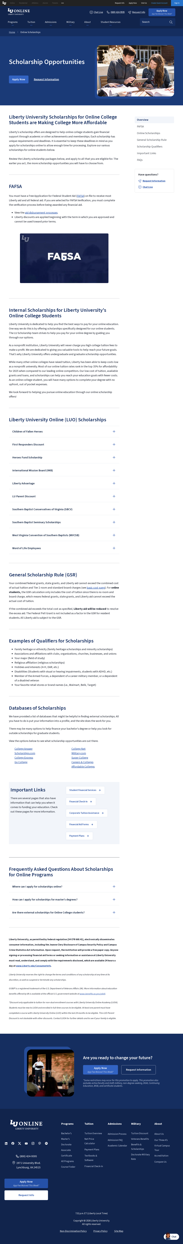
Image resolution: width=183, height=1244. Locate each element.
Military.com (78, 753)
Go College (21, 762)
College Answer (24, 749)
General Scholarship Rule (152, 140)
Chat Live (148, 187)
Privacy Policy (100, 1231)
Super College (79, 758)
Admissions (51, 22)
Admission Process (117, 1134)
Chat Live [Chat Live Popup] (96, 12)
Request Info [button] (26, 1195)
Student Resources (111, 22)
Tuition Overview (93, 1133)
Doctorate (66, 1144)
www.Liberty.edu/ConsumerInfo (33, 966)
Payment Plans (91, 1149)
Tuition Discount (139, 1133)
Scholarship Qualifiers (149, 147)
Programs (13, 22)
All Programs (67, 1161)
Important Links (146, 153)
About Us (159, 1134)
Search (171, 22)
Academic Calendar (117, 1145)
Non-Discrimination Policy (73, 1231)
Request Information (154, 181)
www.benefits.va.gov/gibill (92, 994)
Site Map (118, 1231)
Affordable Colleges (83, 767)
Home (12, 32)
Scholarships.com (25, 753)
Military (70, 22)
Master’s (65, 1139)
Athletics (35, 3)
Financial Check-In (93, 1166)
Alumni (45, 3)
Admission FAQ (115, 1140)
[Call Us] (115, 12)
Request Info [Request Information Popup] (136, 12)
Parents (55, 3)
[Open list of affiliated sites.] (62, 3)
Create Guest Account (159, 3)
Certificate (66, 1155)
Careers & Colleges (82, 762)
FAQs (140, 160)
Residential (23, 3)
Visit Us (144, 3)
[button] (162, 12)
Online (12, 3)
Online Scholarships (148, 133)
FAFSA (80, 196)
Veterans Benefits (140, 1139)
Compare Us (160, 1162)
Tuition (31, 22)
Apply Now (133, 3)
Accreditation (161, 1155)
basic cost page (96, 588)
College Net (78, 749)
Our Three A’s (161, 1140)
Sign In (177, 3)
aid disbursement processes (41, 213)
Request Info (119, 3)
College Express (24, 758)
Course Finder (68, 1167)
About (87, 22)
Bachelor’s (66, 1133)
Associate (66, 1150)
